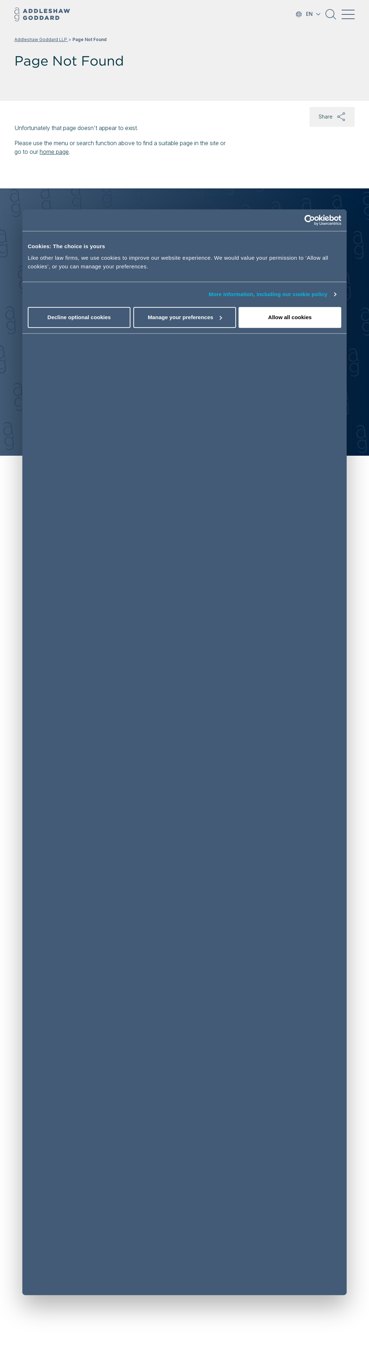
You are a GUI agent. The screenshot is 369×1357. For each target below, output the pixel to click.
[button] (331, 17)
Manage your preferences (185, 317)
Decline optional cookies (79, 317)
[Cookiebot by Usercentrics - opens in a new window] (309, 220)
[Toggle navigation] (348, 14)
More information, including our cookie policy (268, 294)
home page (54, 151)
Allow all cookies (290, 317)
